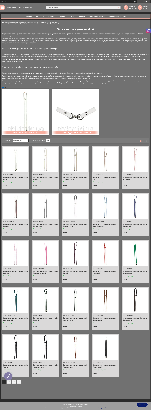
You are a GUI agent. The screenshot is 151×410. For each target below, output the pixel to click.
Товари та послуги (11, 23)
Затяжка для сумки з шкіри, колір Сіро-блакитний (105, 225)
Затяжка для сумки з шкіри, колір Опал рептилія (15, 319)
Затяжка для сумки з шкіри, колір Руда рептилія (75, 366)
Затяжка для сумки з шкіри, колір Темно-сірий (105, 366)
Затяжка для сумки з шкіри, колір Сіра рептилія (75, 225)
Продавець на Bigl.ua (75, 406)
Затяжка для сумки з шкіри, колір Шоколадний (135, 319)
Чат (142, 405)
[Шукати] (118, 8)
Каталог (39, 16)
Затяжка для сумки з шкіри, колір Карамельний (105, 319)
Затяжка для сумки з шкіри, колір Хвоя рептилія (75, 319)
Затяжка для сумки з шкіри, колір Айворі (45, 178)
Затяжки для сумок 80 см (25, 132)
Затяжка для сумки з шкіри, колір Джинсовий (135, 225)
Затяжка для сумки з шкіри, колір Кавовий (15, 225)
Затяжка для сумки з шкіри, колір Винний (75, 272)
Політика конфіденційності (98, 408)
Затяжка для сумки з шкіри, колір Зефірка (15, 272)
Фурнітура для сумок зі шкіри (29, 23)
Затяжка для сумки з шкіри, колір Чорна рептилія (45, 366)
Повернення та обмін (117, 16)
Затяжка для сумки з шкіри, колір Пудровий (135, 178)
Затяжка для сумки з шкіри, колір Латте (105, 178)
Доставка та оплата (97, 16)
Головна (28, 16)
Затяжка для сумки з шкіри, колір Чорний (15, 366)
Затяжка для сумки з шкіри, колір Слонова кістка (75, 178)
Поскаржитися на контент (81, 408)
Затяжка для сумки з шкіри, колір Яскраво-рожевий (45, 272)
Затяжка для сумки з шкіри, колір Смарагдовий (135, 272)
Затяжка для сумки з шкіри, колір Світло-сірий (45, 225)
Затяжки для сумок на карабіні (75, 132)
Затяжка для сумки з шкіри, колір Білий (15, 178)
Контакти (51, 16)
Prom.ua (85, 404)
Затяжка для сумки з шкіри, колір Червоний (105, 272)
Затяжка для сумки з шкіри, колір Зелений (45, 319)
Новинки (63, 16)
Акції (73, 16)
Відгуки (82, 16)
